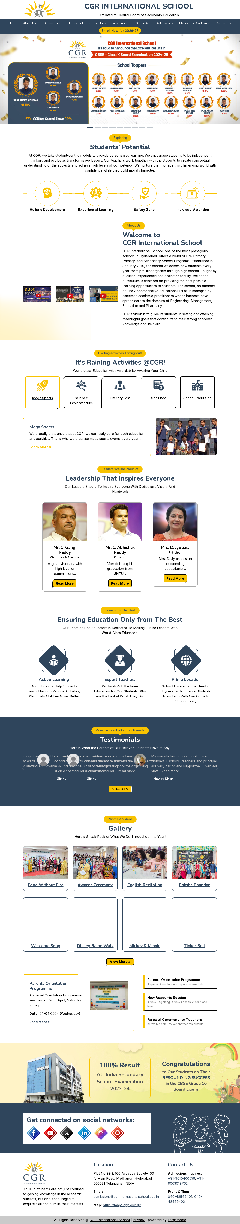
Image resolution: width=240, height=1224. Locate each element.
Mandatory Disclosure (194, 23)
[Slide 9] (150, 127)
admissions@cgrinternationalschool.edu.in (126, 1197)
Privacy (139, 1220)
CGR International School (110, 1220)
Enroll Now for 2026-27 (120, 31)
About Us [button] (29, 23)
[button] (23, 768)
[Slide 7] (135, 127)
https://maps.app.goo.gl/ (122, 1205)
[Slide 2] (98, 127)
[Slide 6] (127, 127)
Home (13, 23)
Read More (65, 583)
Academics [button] (52, 23)
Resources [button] (120, 23)
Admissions (165, 23)
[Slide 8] (142, 127)
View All (120, 789)
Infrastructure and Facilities (87, 23)
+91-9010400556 (181, 1178)
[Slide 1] (90, 127)
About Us (133, 222)
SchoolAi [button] (142, 23)
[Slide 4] (112, 127)
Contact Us (223, 23)
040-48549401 (180, 1197)
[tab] (42, 392)
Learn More (40, 447)
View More (120, 962)
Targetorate (177, 1220)
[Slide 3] (105, 127)
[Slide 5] (120, 127)
